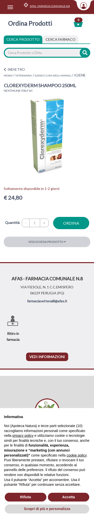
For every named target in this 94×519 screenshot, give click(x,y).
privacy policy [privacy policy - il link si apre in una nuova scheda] (22, 436)
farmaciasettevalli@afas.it (47, 301)
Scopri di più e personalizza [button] (47, 509)
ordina (71, 223)
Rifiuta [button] (25, 497)
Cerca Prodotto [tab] (23, 39)
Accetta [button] (68, 497)
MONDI (8, 75)
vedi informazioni (47, 357)
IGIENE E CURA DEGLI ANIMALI (53, 75)
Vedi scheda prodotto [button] (47, 242)
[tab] (60, 39)
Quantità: (12, 222)
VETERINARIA (23, 75)
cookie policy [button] (76, 455)
